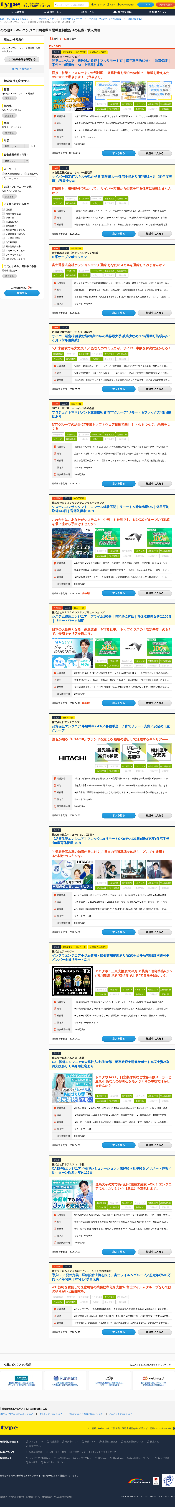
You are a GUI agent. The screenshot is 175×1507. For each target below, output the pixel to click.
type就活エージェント (54, 1462)
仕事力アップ (79, 1452)
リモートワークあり (15, 250)
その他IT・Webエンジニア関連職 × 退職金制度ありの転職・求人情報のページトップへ (129, 1428)
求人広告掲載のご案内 (63, 1497)
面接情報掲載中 (13, 246)
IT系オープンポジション (69, 257)
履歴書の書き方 (109, 1441)
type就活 (33, 1462)
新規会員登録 (165, 4)
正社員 (9, 209)
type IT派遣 (163, 1458)
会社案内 (3, 1497)
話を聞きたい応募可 (15, 258)
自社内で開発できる (15, 230)
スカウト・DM (36, 1441)
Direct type (118, 1458)
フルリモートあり (14, 254)
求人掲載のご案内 (127, 5)
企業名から (32, 173)
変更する (9, 98)
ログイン (145, 4)
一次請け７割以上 (14, 238)
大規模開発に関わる (15, 234)
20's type (102, 1458)
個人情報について (33, 1497)
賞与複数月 (11, 226)
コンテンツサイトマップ (104, 1452)
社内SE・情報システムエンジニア (16, 1414)
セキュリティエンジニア (51, 1414)
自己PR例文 (35, 1445)
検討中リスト (71, 1441)
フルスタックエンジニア (121, 1414)
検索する (22, 293)
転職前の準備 (35, 1452)
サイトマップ (99, 5)
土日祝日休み (12, 221)
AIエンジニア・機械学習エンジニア (86, 1414)
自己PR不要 (11, 242)
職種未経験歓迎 (13, 213)
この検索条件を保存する (22, 59)
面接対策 (154, 1441)
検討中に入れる (155, 153)
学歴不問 (10, 217)
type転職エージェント (141, 1458)
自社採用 (20, 1497)
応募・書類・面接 (57, 1452)
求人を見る (118, 153)
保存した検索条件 (22, 68)
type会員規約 (47, 1497)
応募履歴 (54, 1441)
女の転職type (63, 1458)
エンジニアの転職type (39, 1458)
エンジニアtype (84, 1458)
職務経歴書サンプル (133, 1441)
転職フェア (90, 1441)
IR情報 (12, 1497)
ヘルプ (112, 5)
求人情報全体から (13, 173)
